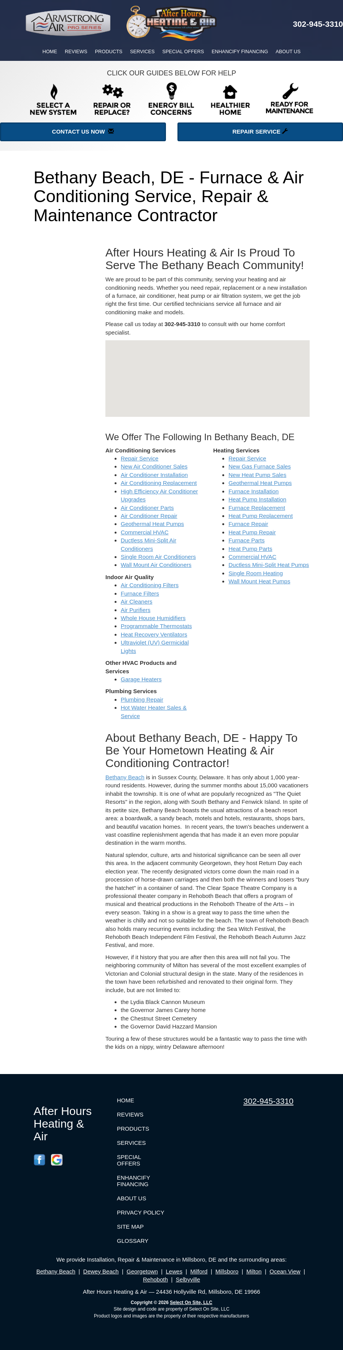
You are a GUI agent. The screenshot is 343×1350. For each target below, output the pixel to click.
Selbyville (188, 1279)
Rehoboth (155, 1279)
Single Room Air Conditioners (158, 556)
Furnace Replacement (256, 507)
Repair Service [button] (260, 131)
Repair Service (139, 458)
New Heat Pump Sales (257, 475)
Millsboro (226, 1271)
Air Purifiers (136, 610)
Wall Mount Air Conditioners (156, 565)
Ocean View (284, 1271)
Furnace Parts (246, 540)
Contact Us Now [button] (83, 131)
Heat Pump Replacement (260, 516)
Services (142, 51)
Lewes (174, 1271)
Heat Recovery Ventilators (154, 634)
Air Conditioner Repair (149, 516)
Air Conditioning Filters (150, 585)
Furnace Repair (248, 524)
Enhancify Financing (240, 51)
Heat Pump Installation (257, 499)
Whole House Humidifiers (153, 618)
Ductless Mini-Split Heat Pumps (268, 565)
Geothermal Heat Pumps (152, 524)
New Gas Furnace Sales (259, 466)
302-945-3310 (268, 1101)
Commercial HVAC (145, 532)
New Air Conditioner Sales (154, 466)
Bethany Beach (124, 777)
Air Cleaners (137, 601)
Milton (254, 1271)
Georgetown (142, 1271)
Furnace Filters (140, 593)
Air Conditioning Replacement (159, 483)
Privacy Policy (140, 1212)
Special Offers (183, 51)
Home (50, 51)
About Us (288, 51)
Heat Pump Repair (252, 532)
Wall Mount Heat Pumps (259, 581)
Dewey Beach (101, 1271)
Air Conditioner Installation (154, 475)
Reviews (76, 51)
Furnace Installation (253, 491)
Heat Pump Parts (250, 548)
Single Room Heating (255, 573)
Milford (198, 1271)
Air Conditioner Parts (147, 507)
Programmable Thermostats (156, 626)
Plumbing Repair (142, 699)
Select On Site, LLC (191, 1302)
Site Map (130, 1226)
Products (109, 51)
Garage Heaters (141, 679)
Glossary (132, 1240)
